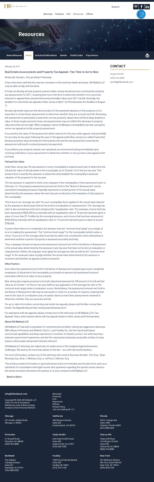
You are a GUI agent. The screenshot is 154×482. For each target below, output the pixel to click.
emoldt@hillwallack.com (121, 82)
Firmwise (23, 408)
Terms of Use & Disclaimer (17, 402)
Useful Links (76, 55)
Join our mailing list (63, 409)
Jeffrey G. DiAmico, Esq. (57, 358)
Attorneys (47, 14)
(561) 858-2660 (107, 428)
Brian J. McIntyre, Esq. (31, 358)
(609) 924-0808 (12, 444)
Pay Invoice (92, 55)
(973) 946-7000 (59, 446)
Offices (89, 14)
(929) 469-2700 (107, 467)
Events (63, 55)
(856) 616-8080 (107, 449)
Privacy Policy (58, 407)
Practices (59, 14)
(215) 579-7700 (59, 467)
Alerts (29, 55)
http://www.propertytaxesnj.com (49, 308)
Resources (78, 14)
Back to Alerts (14, 377)
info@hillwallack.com (16, 394)
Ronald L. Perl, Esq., (89, 355)
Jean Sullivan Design (25, 405)
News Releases (14, 55)
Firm (69, 14)
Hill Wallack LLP (29, 400)
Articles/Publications (46, 55)
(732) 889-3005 (12, 470)
